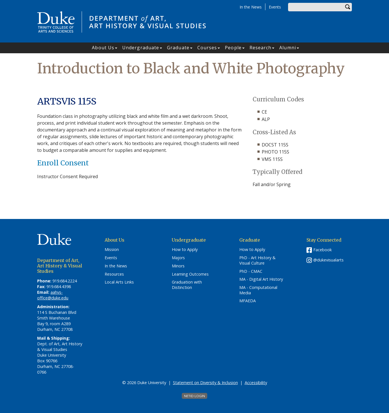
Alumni (287, 47)
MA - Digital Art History (261, 279)
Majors (178, 257)
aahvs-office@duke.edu (52, 295)
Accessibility (256, 382)
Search (347, 7)
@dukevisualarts (328, 260)
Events (275, 7)
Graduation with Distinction (187, 285)
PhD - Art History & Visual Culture (257, 260)
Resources (114, 274)
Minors (178, 266)
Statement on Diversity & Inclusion (205, 382)
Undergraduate (140, 47)
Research (261, 47)
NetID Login (194, 396)
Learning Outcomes (190, 274)
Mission (112, 249)
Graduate (178, 47)
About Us (103, 47)
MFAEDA (247, 300)
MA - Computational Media (258, 290)
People (233, 47)
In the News (251, 7)
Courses (207, 47)
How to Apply (185, 249)
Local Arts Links (119, 282)
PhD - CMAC (250, 271)
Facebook (322, 249)
